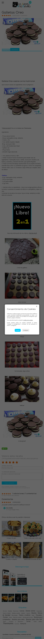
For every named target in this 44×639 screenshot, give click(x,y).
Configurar (25, 330)
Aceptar (18, 330)
